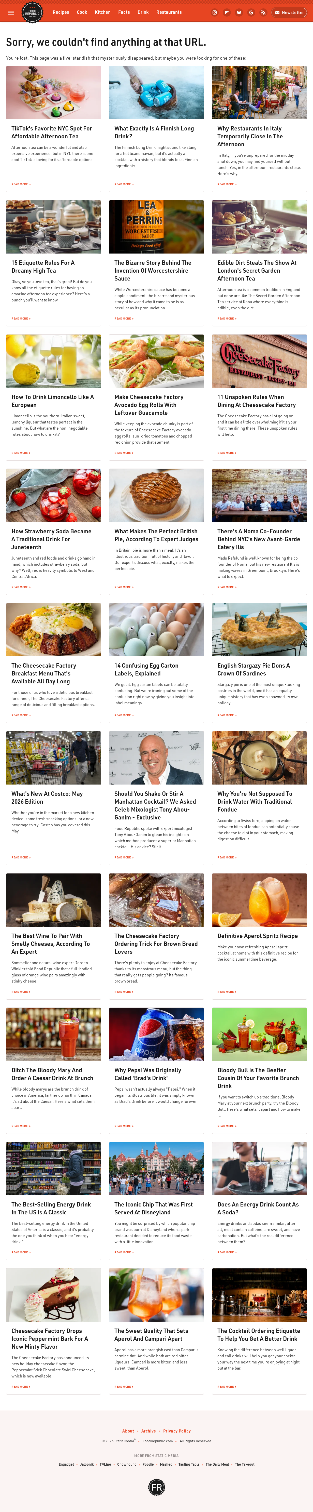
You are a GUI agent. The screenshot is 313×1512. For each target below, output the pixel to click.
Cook (82, 12)
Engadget (66, 1464)
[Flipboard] (227, 12)
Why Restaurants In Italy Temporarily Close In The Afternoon (250, 136)
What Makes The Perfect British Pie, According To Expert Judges (156, 535)
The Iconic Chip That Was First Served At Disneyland (153, 1208)
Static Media (124, 1441)
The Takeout (245, 1464)
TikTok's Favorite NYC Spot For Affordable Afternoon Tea (51, 132)
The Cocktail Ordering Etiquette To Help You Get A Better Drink (258, 1334)
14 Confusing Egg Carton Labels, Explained (146, 669)
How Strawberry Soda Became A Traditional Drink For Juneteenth (51, 539)
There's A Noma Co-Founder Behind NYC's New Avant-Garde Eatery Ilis (258, 539)
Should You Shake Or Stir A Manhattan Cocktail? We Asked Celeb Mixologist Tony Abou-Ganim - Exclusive (155, 805)
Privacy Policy (177, 1431)
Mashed (166, 1464)
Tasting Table (189, 1464)
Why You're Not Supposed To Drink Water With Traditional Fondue (254, 801)
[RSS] (263, 12)
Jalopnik (87, 1464)
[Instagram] (215, 12)
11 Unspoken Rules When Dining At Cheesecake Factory (256, 400)
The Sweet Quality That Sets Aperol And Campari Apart (151, 1334)
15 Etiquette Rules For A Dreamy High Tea (42, 266)
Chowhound (127, 1464)
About (128, 1431)
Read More (19, 184)
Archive (148, 1431)
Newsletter (289, 12)
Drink (143, 12)
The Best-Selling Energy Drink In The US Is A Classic (51, 1208)
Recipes (61, 12)
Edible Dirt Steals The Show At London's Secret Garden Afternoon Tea (256, 270)
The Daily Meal (217, 1464)
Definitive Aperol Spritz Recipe (257, 935)
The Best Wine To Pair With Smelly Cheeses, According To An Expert (50, 943)
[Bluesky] (239, 12)
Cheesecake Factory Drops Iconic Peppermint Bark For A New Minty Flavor (49, 1338)
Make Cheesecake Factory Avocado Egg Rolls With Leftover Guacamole (149, 404)
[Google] (251, 12)
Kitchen (103, 12)
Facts (124, 12)
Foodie (148, 1464)
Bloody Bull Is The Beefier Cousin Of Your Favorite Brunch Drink (258, 1078)
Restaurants (169, 12)
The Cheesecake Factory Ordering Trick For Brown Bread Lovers (156, 943)
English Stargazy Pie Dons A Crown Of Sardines (253, 669)
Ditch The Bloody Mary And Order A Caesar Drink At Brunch (52, 1074)
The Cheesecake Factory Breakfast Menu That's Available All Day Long (43, 673)
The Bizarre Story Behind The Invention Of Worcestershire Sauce (152, 270)
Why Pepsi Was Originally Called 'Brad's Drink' (147, 1074)
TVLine (105, 1464)
